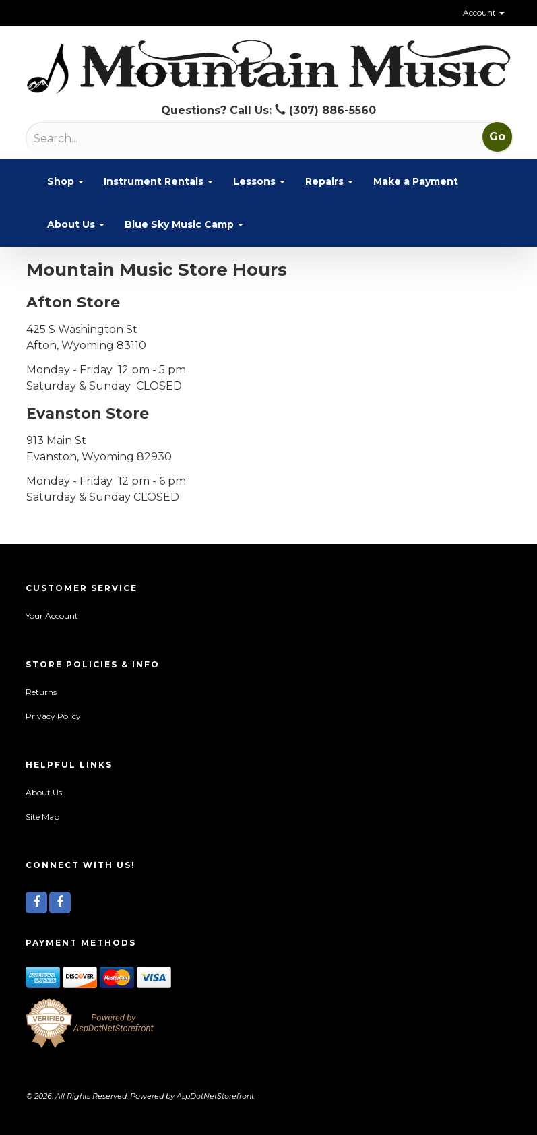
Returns (41, 692)
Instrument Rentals (158, 181)
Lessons (259, 181)
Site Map (42, 816)
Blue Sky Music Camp (184, 224)
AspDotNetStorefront (215, 1096)
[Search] (104, 138)
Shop (65, 181)
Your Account (52, 616)
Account (484, 12)
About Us (75, 224)
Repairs (329, 181)
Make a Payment (415, 181)
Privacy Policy (53, 716)
